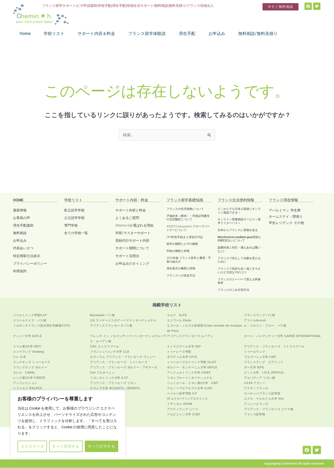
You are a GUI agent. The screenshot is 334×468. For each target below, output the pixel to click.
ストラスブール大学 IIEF (184, 346)
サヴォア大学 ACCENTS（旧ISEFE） (116, 388)
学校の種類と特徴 (177, 251)
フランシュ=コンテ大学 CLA (109, 351)
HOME (18, 200)
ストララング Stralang (28, 351)
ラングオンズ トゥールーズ (31, 362)
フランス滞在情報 (283, 200)
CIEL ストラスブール (104, 346)
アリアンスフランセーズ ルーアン (190, 336)
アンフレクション (25, 383)
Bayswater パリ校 (102, 315)
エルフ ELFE (177, 315)
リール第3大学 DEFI (27, 346)
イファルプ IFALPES (27, 388)
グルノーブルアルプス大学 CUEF (190, 388)
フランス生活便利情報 (236, 200)
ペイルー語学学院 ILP (182, 393)
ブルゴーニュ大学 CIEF (260, 357)
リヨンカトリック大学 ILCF (109, 378)
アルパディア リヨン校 (259, 378)
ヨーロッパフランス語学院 (262, 393)
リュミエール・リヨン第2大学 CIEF (192, 383)
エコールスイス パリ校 (29, 320)
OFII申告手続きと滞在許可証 (184, 237)
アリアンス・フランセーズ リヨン (113, 383)
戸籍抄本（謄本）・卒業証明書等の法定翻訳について (188, 218)
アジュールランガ (256, 404)
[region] (67, 424)
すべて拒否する (66, 446)
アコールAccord (255, 320)
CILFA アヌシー (255, 383)
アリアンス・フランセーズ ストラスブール (274, 346)
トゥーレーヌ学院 (179, 351)
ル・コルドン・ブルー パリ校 (265, 325)
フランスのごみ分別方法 (233, 290)
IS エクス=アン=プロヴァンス (187, 398)
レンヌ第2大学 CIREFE (29, 378)
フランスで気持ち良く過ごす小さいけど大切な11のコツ (239, 270)
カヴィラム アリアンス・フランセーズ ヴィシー (123, 357)
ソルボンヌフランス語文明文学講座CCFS (41, 325)
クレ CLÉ (19, 357)
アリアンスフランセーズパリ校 (111, 325)
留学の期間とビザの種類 (182, 244)
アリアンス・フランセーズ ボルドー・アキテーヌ (124, 367)
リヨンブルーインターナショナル (189, 378)
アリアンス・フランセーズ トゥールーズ (118, 362)
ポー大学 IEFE (254, 367)
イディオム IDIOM (179, 404)
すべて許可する (101, 446)
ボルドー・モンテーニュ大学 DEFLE (192, 367)
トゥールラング (254, 351)
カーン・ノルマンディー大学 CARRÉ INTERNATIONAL (282, 336)
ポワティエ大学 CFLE (182, 357)
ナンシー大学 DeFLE (27, 336)
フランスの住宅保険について (185, 209)
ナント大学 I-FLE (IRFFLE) (264, 372)
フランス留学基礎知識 (184, 200)
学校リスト (73, 200)
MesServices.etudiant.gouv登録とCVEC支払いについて (239, 239)
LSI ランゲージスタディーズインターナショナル (123, 320)
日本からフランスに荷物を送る (238, 230)
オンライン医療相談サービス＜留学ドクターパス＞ (239, 221)
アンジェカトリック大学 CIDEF (189, 372)
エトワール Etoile (179, 320)
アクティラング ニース (182, 409)
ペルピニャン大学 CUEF (184, 414)
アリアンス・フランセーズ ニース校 (268, 409)
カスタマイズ (32, 446)
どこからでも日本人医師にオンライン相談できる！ (239, 211)
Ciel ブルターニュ (102, 372)
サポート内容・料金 (131, 200)
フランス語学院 (254, 414)
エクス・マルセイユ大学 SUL (264, 398)
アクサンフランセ (256, 388)
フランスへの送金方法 (180, 275)
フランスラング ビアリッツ (263, 362)
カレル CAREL (24, 372)
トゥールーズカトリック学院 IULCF (191, 362)
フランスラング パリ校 (259, 315)
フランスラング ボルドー (30, 367)
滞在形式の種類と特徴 (180, 268)
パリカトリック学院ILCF (30, 315)
